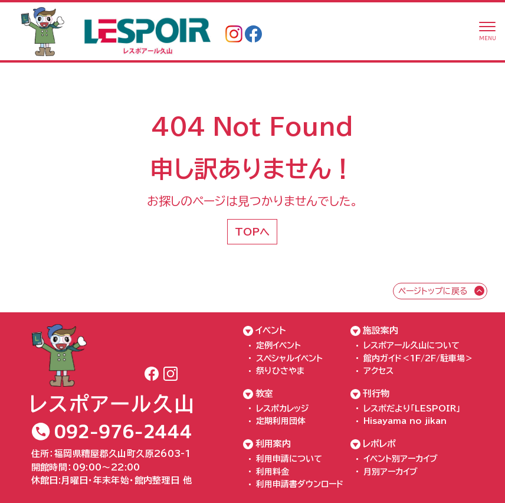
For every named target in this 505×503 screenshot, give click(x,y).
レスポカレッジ (282, 408)
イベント (270, 330)
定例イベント (278, 345)
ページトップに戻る (432, 291)
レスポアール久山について (411, 345)
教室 (264, 393)
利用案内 (273, 443)
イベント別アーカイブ (400, 459)
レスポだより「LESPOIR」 (411, 408)
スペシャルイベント (289, 358)
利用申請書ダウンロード (299, 484)
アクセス (378, 371)
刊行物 (376, 393)
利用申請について (289, 459)
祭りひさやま (280, 371)
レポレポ (379, 443)
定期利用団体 (281, 421)
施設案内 (380, 330)
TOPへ (252, 232)
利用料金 (272, 472)
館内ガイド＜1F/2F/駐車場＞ (418, 358)
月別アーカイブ (390, 472)
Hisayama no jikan (405, 421)
